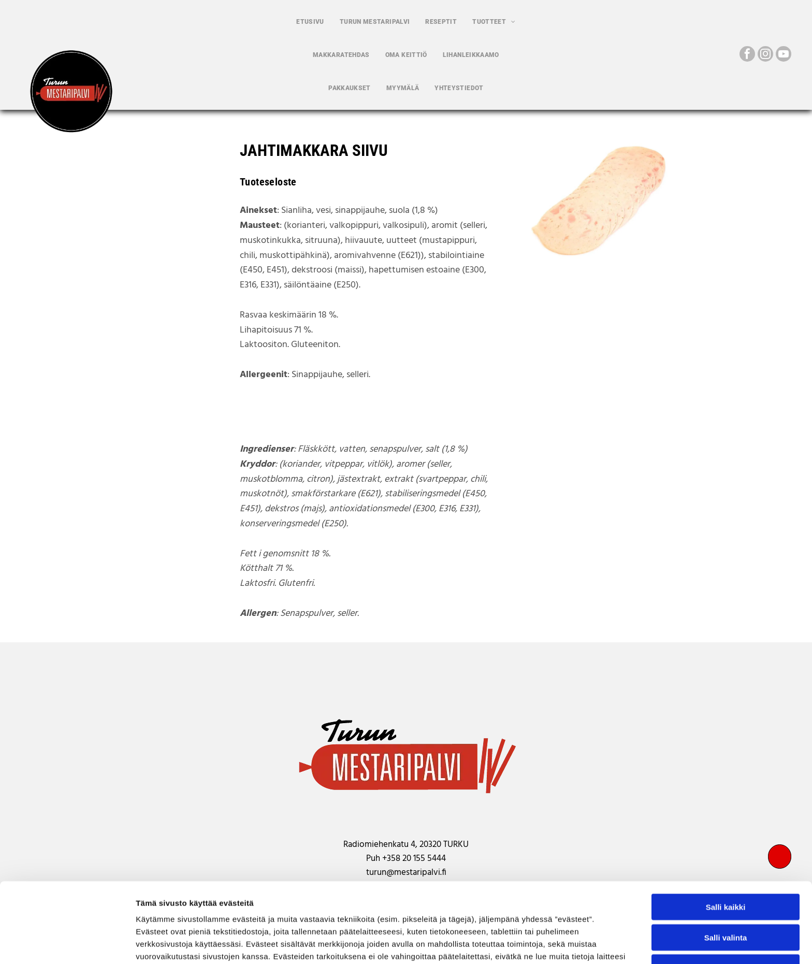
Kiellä (725, 896)
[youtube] (783, 55)
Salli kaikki (726, 835)
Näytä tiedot (553, 943)
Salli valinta (725, 866)
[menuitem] (310, 21)
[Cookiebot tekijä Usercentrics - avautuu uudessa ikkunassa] (67, 944)
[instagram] (765, 55)
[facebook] (747, 55)
